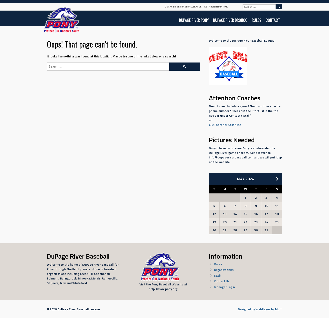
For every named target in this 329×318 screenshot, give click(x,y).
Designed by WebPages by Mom (260, 309)
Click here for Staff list (225, 124)
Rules (256, 20)
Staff (217, 275)
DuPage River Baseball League (183, 6)
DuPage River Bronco (230, 20)
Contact (273, 20)
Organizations (224, 269)
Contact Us (221, 281)
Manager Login (224, 287)
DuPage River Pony (194, 20)
